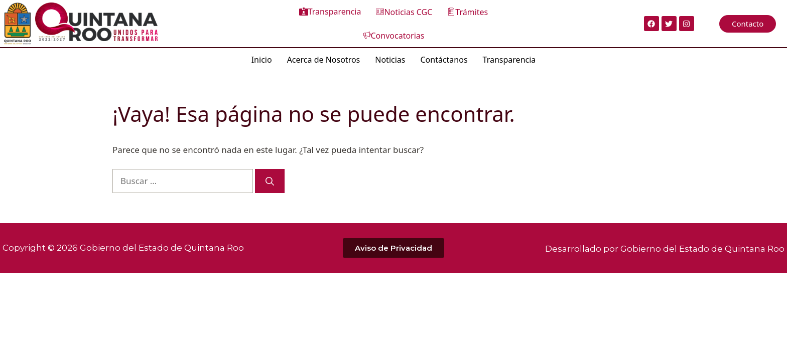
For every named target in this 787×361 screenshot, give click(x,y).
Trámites (429, 22)
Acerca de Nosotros (323, 57)
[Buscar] (270, 179)
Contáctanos (443, 57)
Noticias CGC (366, 22)
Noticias (390, 57)
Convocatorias (496, 22)
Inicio (261, 57)
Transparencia (291, 22)
